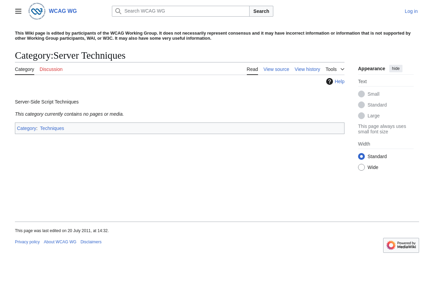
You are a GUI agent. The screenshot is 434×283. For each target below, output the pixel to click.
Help (334, 81)
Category (26, 128)
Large (374, 115)
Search (261, 11)
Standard (377, 105)
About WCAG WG (60, 242)
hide (396, 68)
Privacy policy (27, 242)
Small (373, 94)
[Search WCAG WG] (181, 11)
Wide (373, 167)
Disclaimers (90, 242)
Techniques (52, 128)
